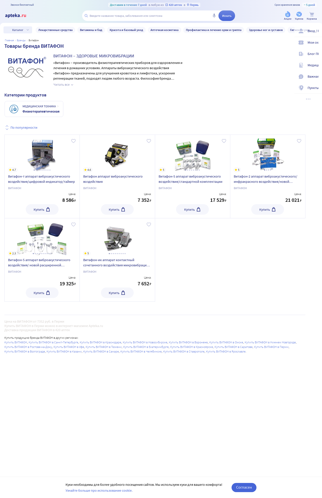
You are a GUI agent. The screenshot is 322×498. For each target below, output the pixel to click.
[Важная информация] (316, 77)
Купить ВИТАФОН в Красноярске (191, 347)
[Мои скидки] (316, 43)
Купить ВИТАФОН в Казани (64, 351)
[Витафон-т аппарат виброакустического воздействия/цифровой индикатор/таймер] (42, 153)
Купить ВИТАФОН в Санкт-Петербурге (53, 342)
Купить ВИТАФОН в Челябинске (141, 351)
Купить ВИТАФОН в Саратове (234, 347)
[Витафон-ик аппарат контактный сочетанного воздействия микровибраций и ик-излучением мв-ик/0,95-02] (117, 236)
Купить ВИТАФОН (15, 342)
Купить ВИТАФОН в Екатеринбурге (146, 347)
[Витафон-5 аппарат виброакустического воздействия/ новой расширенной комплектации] (42, 236)
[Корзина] (312, 16)
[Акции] (287, 16)
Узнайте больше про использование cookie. (99, 490)
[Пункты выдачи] (316, 89)
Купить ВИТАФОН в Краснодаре (100, 342)
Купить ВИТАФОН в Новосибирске (145, 342)
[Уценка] (299, 16)
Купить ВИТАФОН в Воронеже (188, 342)
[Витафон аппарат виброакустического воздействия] (117, 153)
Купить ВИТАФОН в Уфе (69, 347)
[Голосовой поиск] (214, 15)
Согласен (244, 487)
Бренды (21, 40)
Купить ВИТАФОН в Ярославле (226, 351)
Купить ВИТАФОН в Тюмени (104, 347)
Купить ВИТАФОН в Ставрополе (183, 351)
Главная (9, 40)
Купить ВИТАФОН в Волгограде (24, 351)
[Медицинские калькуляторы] (316, 66)
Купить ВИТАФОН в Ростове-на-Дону (28, 347)
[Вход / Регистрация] (316, 32)
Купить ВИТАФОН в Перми (271, 347)
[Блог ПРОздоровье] (316, 55)
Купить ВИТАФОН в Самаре (101, 351)
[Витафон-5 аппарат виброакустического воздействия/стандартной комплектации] (192, 153)
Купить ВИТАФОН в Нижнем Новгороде (270, 342)
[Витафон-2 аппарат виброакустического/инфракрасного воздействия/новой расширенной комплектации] (267, 153)
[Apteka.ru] (19, 15)
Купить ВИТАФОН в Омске (226, 342)
